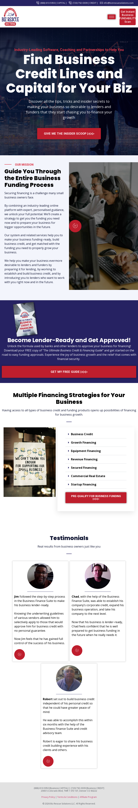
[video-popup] (75, 226)
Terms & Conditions (67, 797)
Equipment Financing (86, 451)
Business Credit (82, 434)
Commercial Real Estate (88, 476)
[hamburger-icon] (112, 16)
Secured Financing (84, 468)
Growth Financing (83, 442)
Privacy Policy (48, 797)
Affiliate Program (88, 797)
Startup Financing (83, 484)
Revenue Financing (84, 459)
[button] (95, 434)
